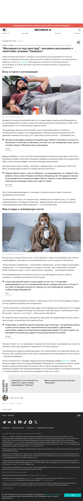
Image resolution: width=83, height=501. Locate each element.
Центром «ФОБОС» (30, 478)
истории (12, 403)
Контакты (31, 428)
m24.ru (7, 437)
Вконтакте (9, 422)
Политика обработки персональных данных (14, 472)
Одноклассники (15, 422)
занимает (24, 62)
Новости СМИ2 (6, 409)
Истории (11, 45)
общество (5, 403)
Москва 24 (41, 30)
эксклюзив (19, 403)
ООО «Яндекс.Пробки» (46, 480)
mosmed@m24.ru (15, 464)
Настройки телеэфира (8, 434)
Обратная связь (18, 428)
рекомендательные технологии (37, 475)
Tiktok (25, 422)
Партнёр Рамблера (7, 488)
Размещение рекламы (45, 428)
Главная (4, 45)
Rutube (20, 422)
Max (30, 422)
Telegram (4, 422)
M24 (12, 415)
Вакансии (6, 428)
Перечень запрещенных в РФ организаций (28, 434)
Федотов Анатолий (16, 398)
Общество (20, 41)
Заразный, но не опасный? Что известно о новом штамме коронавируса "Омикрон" (24, 382)
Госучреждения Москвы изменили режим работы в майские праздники (41, 26)
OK (73, 495)
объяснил (66, 361)
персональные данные (53, 494)
